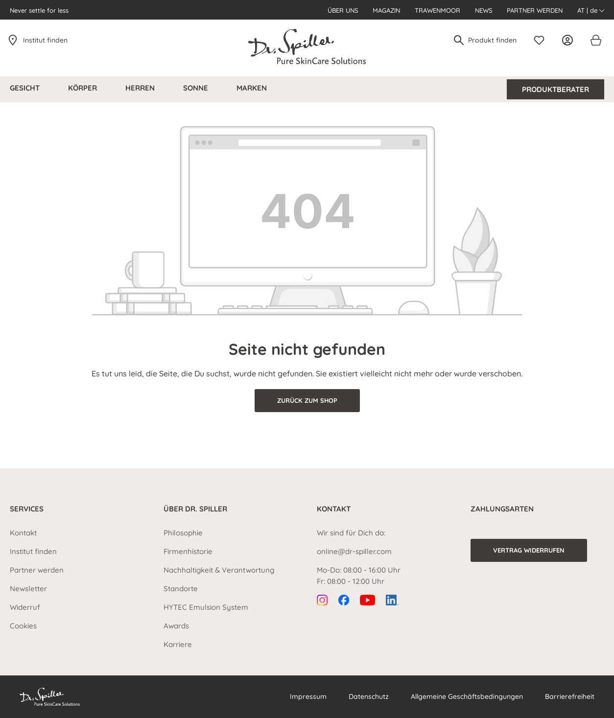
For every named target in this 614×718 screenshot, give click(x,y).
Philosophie (183, 532)
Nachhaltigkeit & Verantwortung (219, 570)
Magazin (386, 10)
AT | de (590, 10)
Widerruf (25, 607)
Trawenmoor (437, 10)
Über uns (343, 10)
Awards (176, 625)
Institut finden (45, 40)
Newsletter (28, 588)
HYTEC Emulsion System (206, 607)
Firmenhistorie (188, 551)
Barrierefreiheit (569, 696)
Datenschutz (369, 696)
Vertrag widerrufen (529, 550)
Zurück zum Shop (307, 400)
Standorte (181, 588)
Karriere (178, 644)
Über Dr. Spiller (195, 508)
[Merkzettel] (541, 40)
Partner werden (535, 10)
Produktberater (555, 89)
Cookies (23, 625)
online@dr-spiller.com (354, 551)
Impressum (308, 696)
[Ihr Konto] (570, 40)
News (483, 10)
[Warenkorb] (595, 40)
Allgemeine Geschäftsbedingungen (467, 696)
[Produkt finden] (493, 40)
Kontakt (23, 532)
